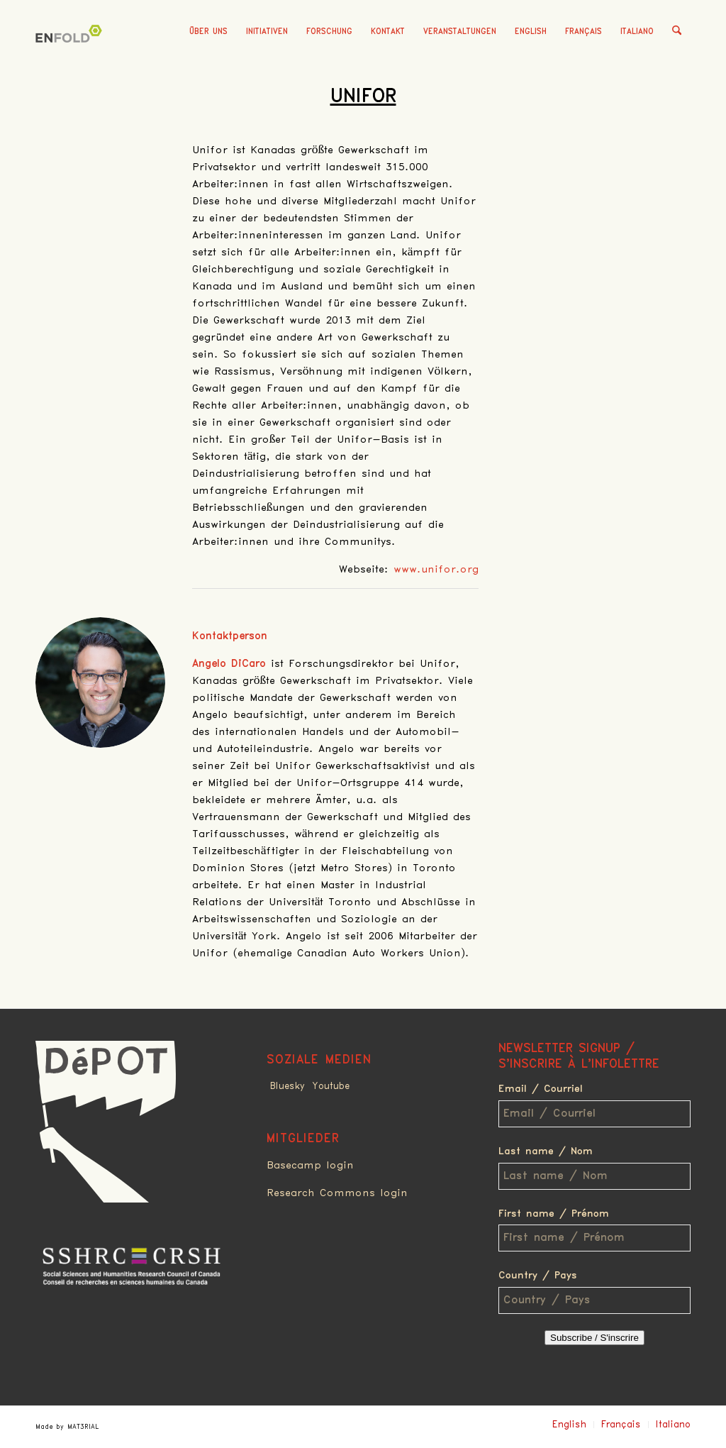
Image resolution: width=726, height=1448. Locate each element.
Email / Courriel (540, 1089)
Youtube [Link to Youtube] (331, 1086)
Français (583, 31)
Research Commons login (337, 1193)
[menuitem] (208, 32)
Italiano (637, 31)
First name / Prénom (553, 1214)
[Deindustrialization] (70, 53)
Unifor (363, 96)
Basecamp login (310, 1165)
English (531, 31)
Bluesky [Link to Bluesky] (287, 1086)
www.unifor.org (436, 569)
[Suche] (677, 32)
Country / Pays (537, 1275)
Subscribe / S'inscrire (594, 1337)
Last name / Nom (545, 1151)
